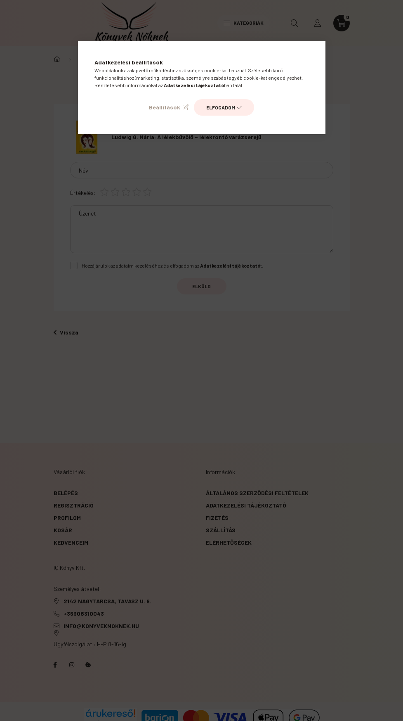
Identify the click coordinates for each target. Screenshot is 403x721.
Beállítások (164, 107)
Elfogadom (220, 107)
